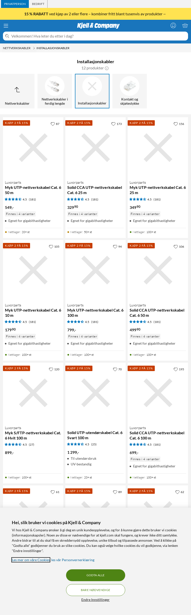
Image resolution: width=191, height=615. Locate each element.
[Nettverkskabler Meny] (34, 48)
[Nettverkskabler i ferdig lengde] (55, 91)
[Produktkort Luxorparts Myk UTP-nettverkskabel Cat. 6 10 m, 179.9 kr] (33, 270)
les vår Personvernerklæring (72, 560)
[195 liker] (179, 369)
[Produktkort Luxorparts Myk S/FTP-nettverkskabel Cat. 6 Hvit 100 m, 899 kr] (33, 393)
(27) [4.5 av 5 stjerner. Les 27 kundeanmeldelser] (31, 444)
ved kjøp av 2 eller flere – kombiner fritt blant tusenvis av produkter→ (95, 14)
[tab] (15, 4)
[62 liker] (179, 492)
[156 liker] (179, 124)
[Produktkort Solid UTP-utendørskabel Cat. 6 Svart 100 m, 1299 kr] (95, 393)
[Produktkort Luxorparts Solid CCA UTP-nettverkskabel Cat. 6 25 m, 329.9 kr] (95, 147)
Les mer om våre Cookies (31, 560)
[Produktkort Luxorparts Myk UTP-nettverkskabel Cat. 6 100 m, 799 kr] (95, 270)
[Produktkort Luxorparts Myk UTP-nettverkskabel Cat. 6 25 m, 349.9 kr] (158, 147)
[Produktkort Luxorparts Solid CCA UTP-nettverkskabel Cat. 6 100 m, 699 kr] (158, 393)
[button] (107, 68)
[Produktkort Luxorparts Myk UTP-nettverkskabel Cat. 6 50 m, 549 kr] (33, 147)
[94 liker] (117, 246)
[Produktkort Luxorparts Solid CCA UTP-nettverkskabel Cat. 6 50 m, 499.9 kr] (158, 270)
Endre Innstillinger (95, 599)
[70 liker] (117, 369)
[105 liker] (54, 246)
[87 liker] (55, 124)
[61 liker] (55, 492)
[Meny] (6, 26)
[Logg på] (173, 25)
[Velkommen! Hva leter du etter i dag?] (98, 36)
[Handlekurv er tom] (185, 25)
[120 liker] (54, 369)
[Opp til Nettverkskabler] (17, 91)
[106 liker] (179, 246)
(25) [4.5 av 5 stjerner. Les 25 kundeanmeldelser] (94, 444)
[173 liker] (116, 124)
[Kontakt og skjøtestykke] (130, 91)
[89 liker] (117, 492)
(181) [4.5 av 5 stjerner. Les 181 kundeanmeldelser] (32, 199)
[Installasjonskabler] (92, 91)
